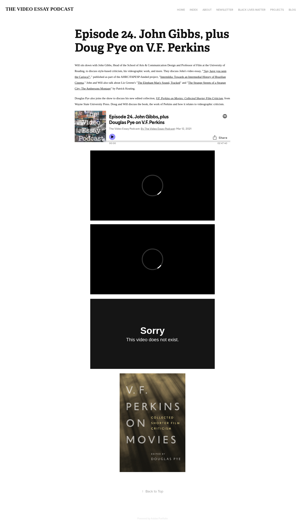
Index (194, 10)
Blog (292, 10)
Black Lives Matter (252, 10)
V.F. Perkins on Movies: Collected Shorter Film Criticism (189, 98)
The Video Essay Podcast (39, 9)
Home (181, 10)
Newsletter (224, 10)
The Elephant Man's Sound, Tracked (159, 82)
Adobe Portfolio (159, 518)
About (207, 10)
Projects (277, 10)
